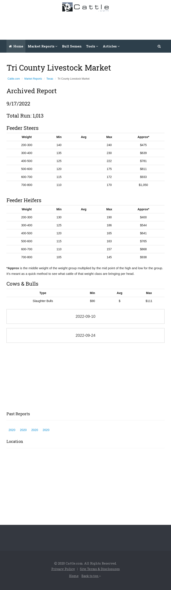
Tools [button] (92, 46)
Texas (50, 78)
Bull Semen (72, 46)
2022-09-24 (85, 335)
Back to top (91, 576)
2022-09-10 (85, 316)
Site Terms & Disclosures (100, 569)
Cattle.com (14, 78)
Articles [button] (111, 46)
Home (16, 46)
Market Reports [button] (43, 46)
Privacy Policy (63, 569)
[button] (159, 46)
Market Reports (33, 78)
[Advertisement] (89, 24)
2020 (12, 430)
